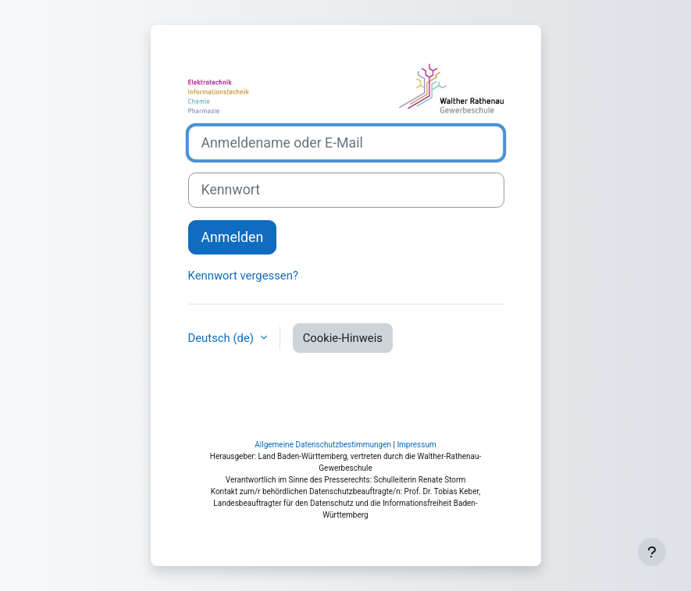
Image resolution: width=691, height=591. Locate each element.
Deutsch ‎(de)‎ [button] (222, 338)
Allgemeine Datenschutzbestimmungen (323, 444)
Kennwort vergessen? (243, 276)
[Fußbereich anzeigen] (652, 552)
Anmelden (232, 237)
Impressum (416, 444)
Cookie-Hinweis (343, 338)
